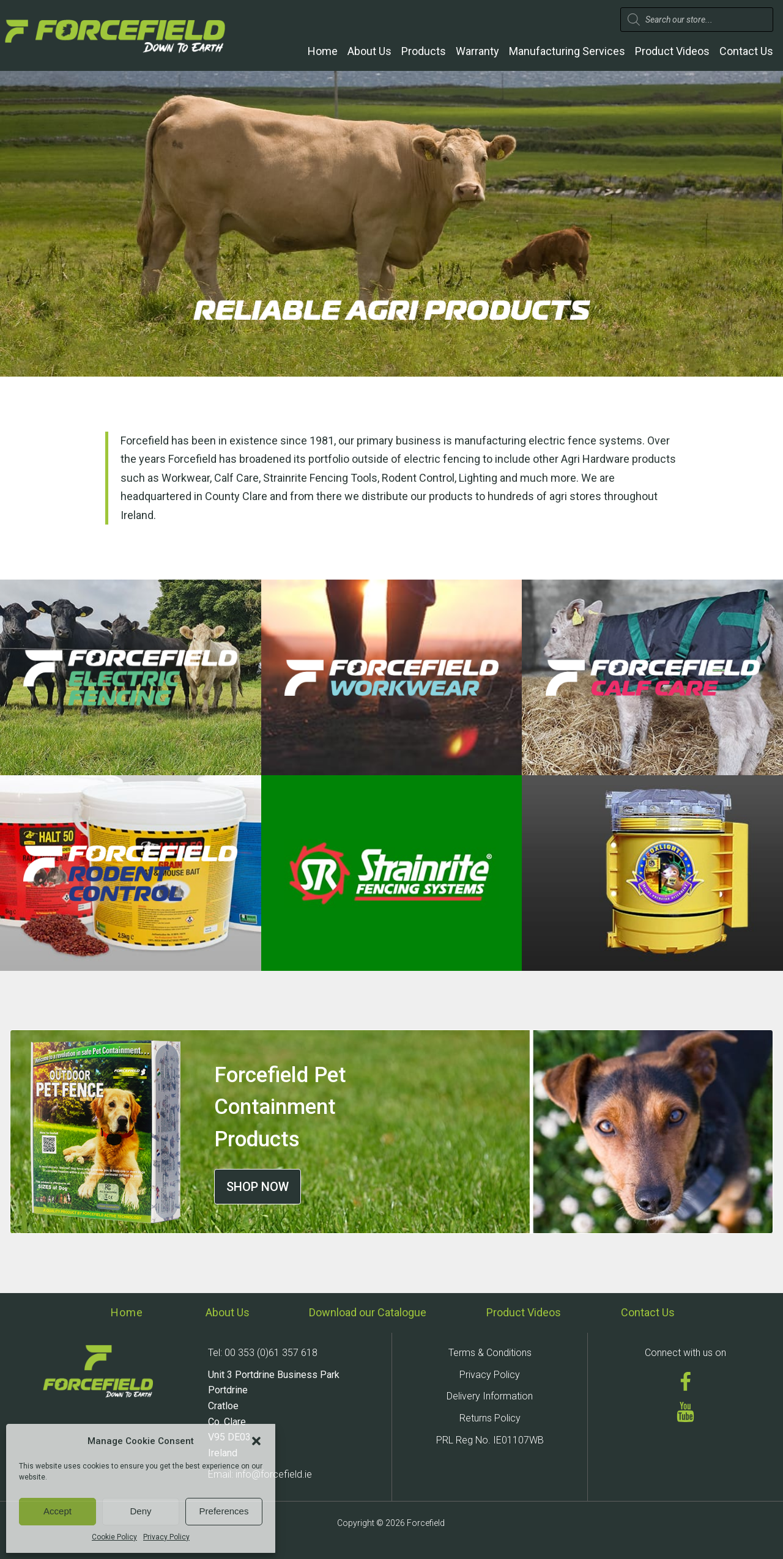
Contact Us (746, 51)
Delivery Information (490, 1396)
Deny (140, 1511)
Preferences (224, 1511)
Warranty (477, 51)
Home (323, 51)
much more (548, 477)
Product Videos (672, 51)
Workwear (185, 477)
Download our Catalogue (367, 1312)
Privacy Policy (166, 1537)
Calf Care (236, 477)
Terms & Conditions (490, 1352)
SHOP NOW (257, 1186)
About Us (369, 51)
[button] (256, 1441)
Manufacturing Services (567, 51)
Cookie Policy (114, 1537)
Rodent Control (418, 477)
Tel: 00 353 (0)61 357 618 (262, 1352)
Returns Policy (490, 1418)
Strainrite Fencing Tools (320, 477)
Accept (57, 1511)
